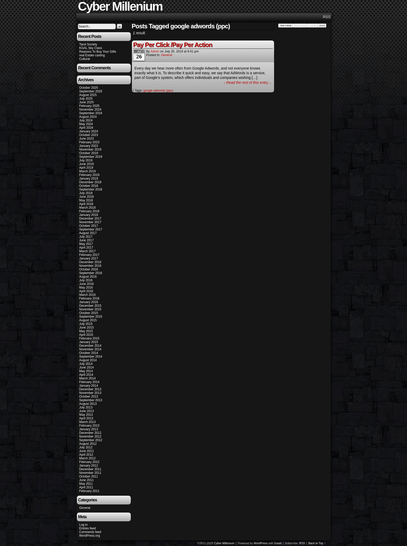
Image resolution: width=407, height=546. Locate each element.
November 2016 (90, 266)
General (84, 508)
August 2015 (88, 320)
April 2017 (86, 247)
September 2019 (90, 157)
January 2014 (88, 385)
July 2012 (85, 447)
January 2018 (88, 215)
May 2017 (86, 244)
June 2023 (86, 138)
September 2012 (90, 440)
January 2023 (88, 146)
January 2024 (88, 131)
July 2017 (85, 236)
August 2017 (88, 233)
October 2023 (88, 135)
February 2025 (89, 106)
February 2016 (89, 298)
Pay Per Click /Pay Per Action (172, 44)
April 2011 (86, 487)
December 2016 (90, 262)
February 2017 (89, 255)
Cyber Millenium (224, 543)
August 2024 (88, 117)
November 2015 (90, 309)
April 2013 (86, 418)
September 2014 (90, 356)
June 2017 (86, 240)
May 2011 (86, 484)
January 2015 (88, 342)
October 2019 (88, 153)
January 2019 (88, 178)
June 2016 (86, 284)
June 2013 (86, 411)
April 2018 (86, 204)
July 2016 (85, 280)
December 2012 (90, 433)
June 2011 (86, 480)
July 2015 (85, 324)
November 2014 (90, 349)
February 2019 (89, 175)
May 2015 (86, 331)
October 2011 (88, 476)
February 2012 (89, 462)
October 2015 (88, 313)
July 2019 (85, 160)
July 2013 (85, 407)
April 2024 (86, 127)
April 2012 (86, 454)
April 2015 (86, 335)
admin (155, 51)
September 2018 (90, 189)
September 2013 (90, 400)
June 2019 (86, 164)
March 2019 (87, 171)
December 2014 (90, 345)
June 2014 (86, 367)
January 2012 (88, 465)
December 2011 (90, 469)
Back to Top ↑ (316, 543)
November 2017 (90, 222)
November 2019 (90, 149)
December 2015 (90, 306)
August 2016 (88, 276)
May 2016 (86, 287)
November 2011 (90, 473)
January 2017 (88, 258)
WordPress (261, 543)
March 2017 (87, 251)
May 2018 (86, 200)
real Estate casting (92, 55)
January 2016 (88, 302)
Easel (278, 543)
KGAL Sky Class (90, 48)
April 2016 (86, 291)
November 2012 (90, 436)
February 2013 (89, 425)
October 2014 (88, 353)
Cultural (84, 59)
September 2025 (90, 91)
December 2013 (90, 389)
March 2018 (87, 207)
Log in (83, 525)
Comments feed (90, 532)
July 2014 (85, 364)
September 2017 (90, 229)
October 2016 (88, 269)
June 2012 (86, 451)
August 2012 (88, 444)
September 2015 (90, 316)
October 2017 (88, 226)
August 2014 (88, 360)
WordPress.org (89, 535)
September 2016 (90, 273)
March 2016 (87, 295)
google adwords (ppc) (158, 90)
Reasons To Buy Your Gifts (97, 51)
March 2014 (87, 378)
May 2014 (86, 371)
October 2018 (88, 186)
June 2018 (86, 197)
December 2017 (90, 218)
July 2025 (85, 98)
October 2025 (88, 88)
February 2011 (89, 491)
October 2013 (88, 396)
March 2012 (87, 458)
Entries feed (87, 528)
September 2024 (90, 113)
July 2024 (85, 120)
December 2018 (90, 182)
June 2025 (86, 102)
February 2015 (89, 338)
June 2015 (86, 327)
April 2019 (86, 167)
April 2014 (86, 375)
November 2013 (90, 393)
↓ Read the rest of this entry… (247, 82)
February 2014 (89, 382)
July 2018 (85, 193)
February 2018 (89, 211)
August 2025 (88, 95)
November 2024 (90, 109)
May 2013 (86, 415)
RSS (326, 17)
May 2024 (86, 124)
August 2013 (88, 404)
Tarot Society (88, 44)
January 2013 (88, 429)
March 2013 (87, 422)
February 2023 (89, 142)
